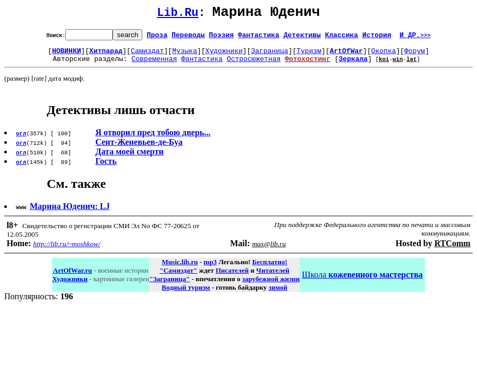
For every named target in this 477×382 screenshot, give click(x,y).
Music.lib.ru (180, 268)
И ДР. (415, 37)
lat (411, 65)
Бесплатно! (269, 268)
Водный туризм (185, 294)
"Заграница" (169, 285)
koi (384, 65)
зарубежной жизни (271, 285)
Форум (414, 55)
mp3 (210, 268)
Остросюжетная (253, 65)
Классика (341, 37)
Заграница (269, 55)
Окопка (383, 55)
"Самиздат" (178, 277)
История (376, 37)
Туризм (308, 55)
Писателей (232, 277)
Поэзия (221, 37)
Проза (157, 37)
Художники (224, 55)
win (398, 65)
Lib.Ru (178, 14)
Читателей (272, 277)
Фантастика (258, 37)
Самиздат (147, 55)
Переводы (188, 37)
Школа (362, 280)
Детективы (302, 37)
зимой (278, 294)
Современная (154, 65)
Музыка (184, 55)
